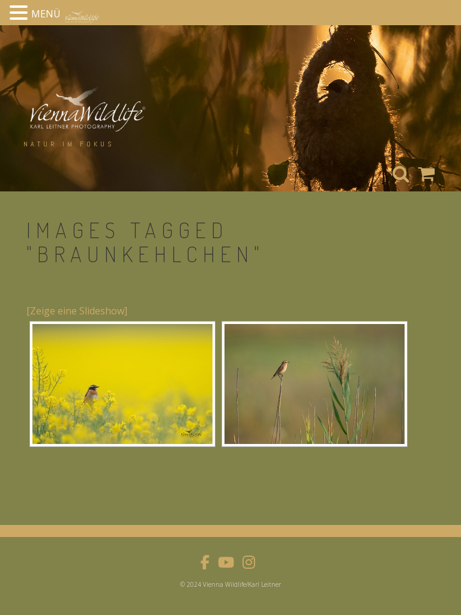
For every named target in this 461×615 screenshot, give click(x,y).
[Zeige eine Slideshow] (76, 310)
